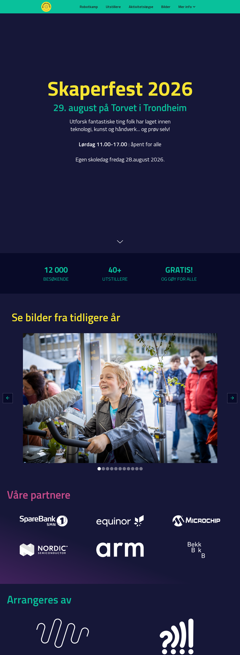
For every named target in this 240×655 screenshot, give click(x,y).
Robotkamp (89, 6)
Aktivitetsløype (141, 6)
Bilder (165, 6)
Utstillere (113, 6)
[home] (58, 7)
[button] (187, 6)
